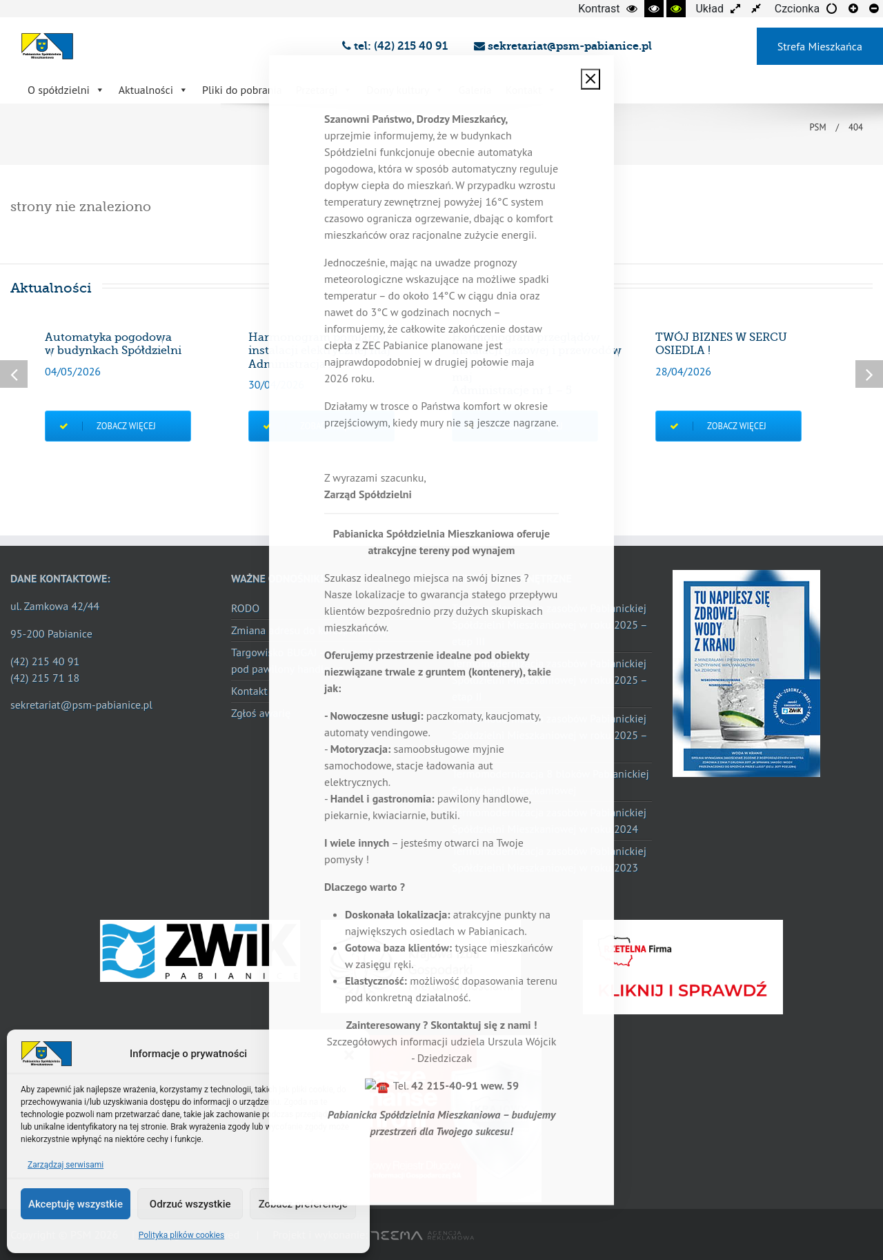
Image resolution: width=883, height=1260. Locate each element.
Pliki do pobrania (242, 90)
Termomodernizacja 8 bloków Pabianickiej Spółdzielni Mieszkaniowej (550, 782)
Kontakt (531, 90)
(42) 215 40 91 (44, 661)
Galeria (474, 90)
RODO (245, 608)
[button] (349, 1054)
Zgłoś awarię (260, 713)
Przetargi (324, 90)
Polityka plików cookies (181, 1235)
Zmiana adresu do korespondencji (310, 630)
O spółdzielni (66, 90)
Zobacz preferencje (303, 1204)
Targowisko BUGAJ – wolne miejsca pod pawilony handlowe (313, 660)
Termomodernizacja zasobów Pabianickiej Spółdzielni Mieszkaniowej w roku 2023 (549, 859)
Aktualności (153, 90)
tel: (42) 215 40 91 (397, 45)
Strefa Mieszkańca (819, 46)
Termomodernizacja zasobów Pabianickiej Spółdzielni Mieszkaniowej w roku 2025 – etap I (549, 734)
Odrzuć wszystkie (190, 1204)
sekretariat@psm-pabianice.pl (563, 45)
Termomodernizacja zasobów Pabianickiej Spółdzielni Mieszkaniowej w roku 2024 (549, 820)
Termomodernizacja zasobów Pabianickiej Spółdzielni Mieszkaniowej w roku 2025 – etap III (549, 624)
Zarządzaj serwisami (65, 1165)
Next (869, 374)
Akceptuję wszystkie (75, 1204)
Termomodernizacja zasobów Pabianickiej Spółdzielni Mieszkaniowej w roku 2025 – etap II (549, 679)
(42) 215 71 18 (44, 678)
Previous (14, 374)
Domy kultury (405, 90)
